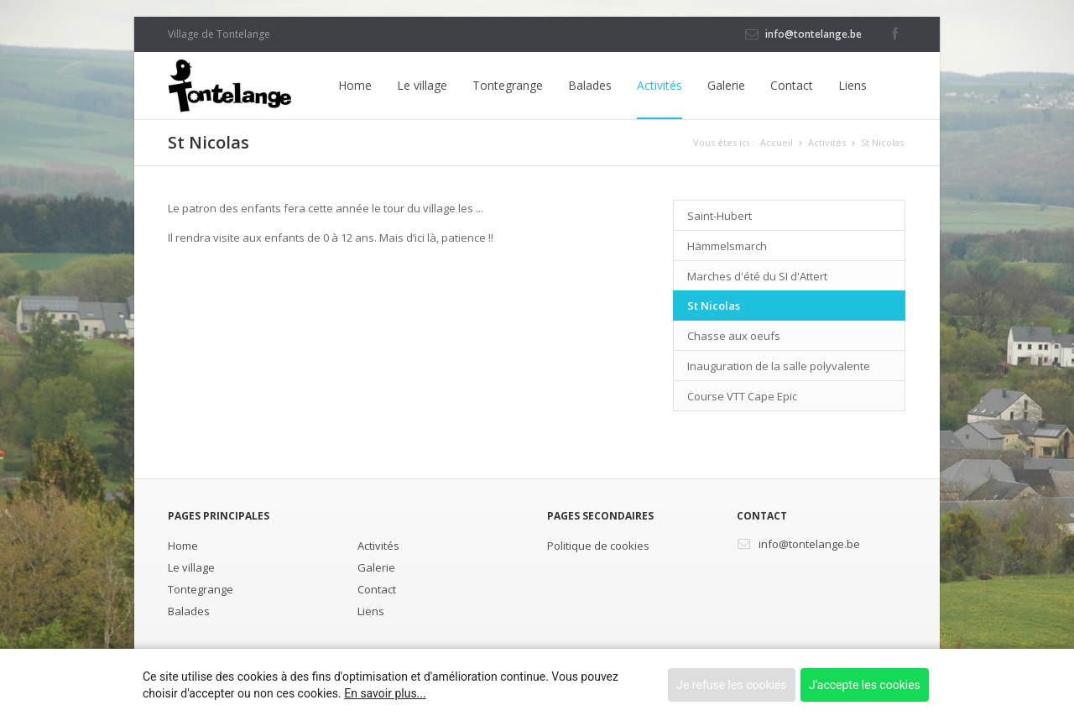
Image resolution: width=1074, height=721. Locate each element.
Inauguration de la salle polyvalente (778, 366)
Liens (852, 85)
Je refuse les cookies (731, 685)
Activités (659, 85)
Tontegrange (507, 85)
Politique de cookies (598, 545)
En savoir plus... (384, 693)
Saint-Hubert (719, 215)
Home (355, 85)
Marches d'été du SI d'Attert (757, 276)
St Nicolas (882, 142)
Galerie (726, 85)
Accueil (776, 142)
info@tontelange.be (813, 34)
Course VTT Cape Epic (742, 396)
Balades (590, 85)
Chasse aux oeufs (733, 335)
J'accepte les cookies (864, 685)
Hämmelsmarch (727, 245)
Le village (422, 85)
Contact (791, 85)
